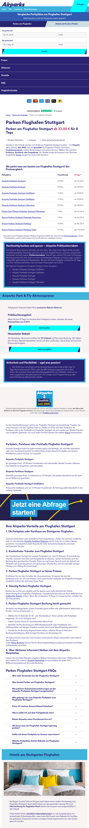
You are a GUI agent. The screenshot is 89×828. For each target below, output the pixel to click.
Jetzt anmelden (44, 349)
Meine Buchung (17, 643)
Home (4, 9)
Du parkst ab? (7, 31)
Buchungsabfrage (70, 236)
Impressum (18, 9)
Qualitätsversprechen (50, 413)
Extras (18, 155)
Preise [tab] (4, 60)
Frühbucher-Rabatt (14, 596)
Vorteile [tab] (5, 75)
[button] (29, 35)
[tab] (22, 24)
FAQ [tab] (3, 83)
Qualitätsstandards (14, 150)
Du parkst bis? (7, 41)
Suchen (44, 51)
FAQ (10, 9)
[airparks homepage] (13, 3)
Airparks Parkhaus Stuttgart (36, 541)
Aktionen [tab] (5, 68)
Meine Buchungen (30, 9)
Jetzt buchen (44, 328)
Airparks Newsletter (35, 661)
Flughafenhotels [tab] (9, 91)
